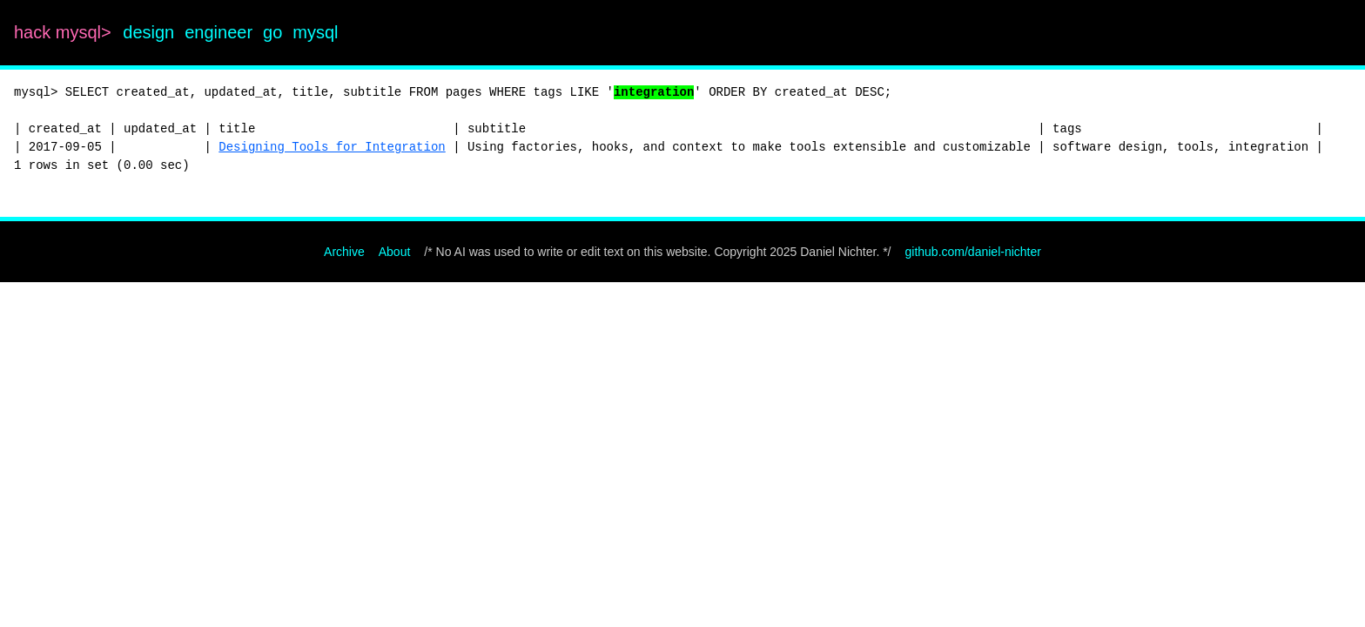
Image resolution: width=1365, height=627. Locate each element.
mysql (315, 32)
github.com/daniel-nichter (973, 252)
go (272, 32)
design (148, 32)
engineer (218, 32)
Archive (344, 252)
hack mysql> (65, 32)
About (395, 252)
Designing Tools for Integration (332, 147)
